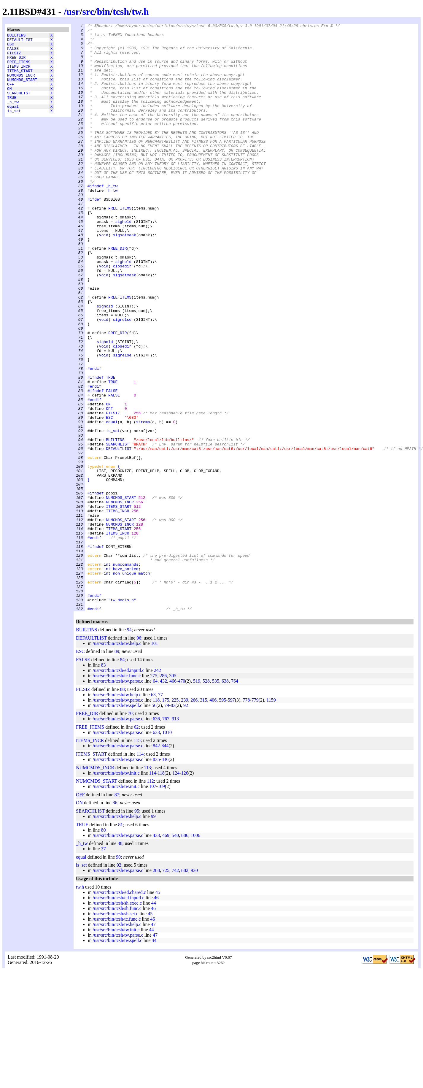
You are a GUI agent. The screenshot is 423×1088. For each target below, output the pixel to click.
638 (225, 798)
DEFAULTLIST (20, 41)
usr (72, 11)
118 (156, 817)
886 (184, 952)
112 (150, 898)
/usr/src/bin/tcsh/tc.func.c (117, 793)
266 (194, 817)
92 (185, 822)
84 (122, 777)
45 (157, 1009)
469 (165, 952)
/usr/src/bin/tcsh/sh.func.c (117, 1025)
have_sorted (126, 678)
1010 (167, 849)
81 (120, 942)
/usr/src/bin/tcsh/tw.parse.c (118, 798)
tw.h (140, 11)
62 (136, 844)
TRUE (11, 110)
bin (103, 11)
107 (152, 903)
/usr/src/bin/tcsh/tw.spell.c (117, 822)
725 (165, 987)
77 (160, 812)
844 (164, 863)
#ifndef (96, 218)
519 (196, 798)
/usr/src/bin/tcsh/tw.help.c (117, 760)
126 (184, 890)
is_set (14, 126)
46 (156, 1015)
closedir (122, 315)
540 (175, 952)
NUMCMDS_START (22, 89)
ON (9, 100)
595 (222, 817)
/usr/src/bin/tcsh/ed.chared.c (119, 1009)
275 (153, 793)
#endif (94, 437)
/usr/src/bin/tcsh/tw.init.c (116, 890)
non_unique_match (131, 683)
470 (181, 798)
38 (119, 960)
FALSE (13, 52)
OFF (10, 94)
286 (163, 793)
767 (165, 836)
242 (157, 787)
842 (156, 863)
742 (175, 987)
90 (118, 974)
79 (166, 822)
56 (154, 822)
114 (140, 871)
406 (213, 817)
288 (156, 987)
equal (13, 121)
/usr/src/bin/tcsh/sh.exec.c (117, 1020)
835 (156, 876)
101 (154, 760)
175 (165, 817)
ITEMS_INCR (18, 73)
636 (156, 836)
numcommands (126, 672)
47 (153, 1041)
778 (246, 817)
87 (117, 912)
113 (147, 885)
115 (137, 857)
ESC (10, 46)
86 (115, 920)
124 (175, 890)
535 (215, 798)
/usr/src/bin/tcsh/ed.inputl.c (118, 787)
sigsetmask (124, 277)
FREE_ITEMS (18, 68)
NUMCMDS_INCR (21, 84)
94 (129, 747)
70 (130, 830)
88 (122, 806)
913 (175, 836)
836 (164, 876)
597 (231, 817)
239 (184, 817)
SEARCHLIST (18, 105)
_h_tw (13, 116)
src (88, 11)
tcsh (121, 11)
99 (153, 933)
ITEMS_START (20, 78)
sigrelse (122, 379)
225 (175, 817)
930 (194, 987)
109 (161, 903)
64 (155, 798)
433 (156, 952)
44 (153, 1020)
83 (103, 782)
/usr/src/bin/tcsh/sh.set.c (115, 1031)
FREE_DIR (16, 62)
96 (138, 755)
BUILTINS (16, 36)
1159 (271, 817)
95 (136, 928)
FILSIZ (14, 57)
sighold (123, 261)
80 (103, 947)
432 (163, 798)
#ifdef (94, 234)
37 (103, 966)
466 (172, 798)
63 (153, 812)
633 (156, 849)
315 (203, 817)
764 (234, 798)
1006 (195, 952)
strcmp (143, 502)
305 (172, 793)
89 (117, 768)
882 (184, 987)
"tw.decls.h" (122, 715)
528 (206, 798)
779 (255, 817)
